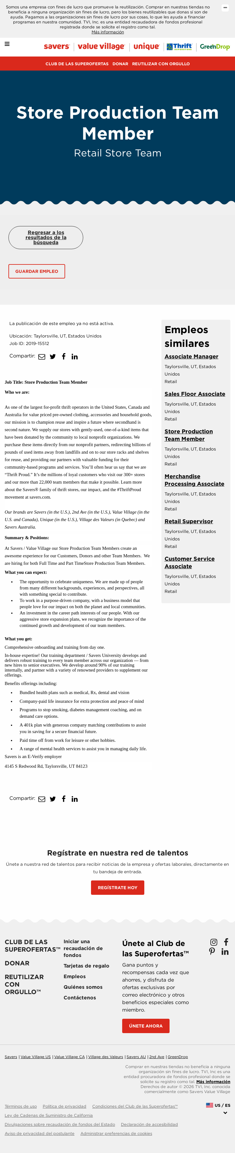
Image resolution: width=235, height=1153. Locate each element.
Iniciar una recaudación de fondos (83, 948)
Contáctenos (80, 998)
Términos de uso (21, 1106)
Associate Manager (191, 356)
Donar (120, 64)
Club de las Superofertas (77, 64)
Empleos (75, 976)
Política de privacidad (64, 1106)
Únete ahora (146, 1025)
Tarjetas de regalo (86, 966)
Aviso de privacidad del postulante (39, 1133)
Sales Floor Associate (195, 394)
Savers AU (136, 1056)
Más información (108, 32)
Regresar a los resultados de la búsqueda (46, 237)
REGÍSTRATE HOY (117, 887)
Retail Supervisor (189, 521)
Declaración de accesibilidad (149, 1124)
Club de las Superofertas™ (32, 945)
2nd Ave (156, 1056)
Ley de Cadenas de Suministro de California (49, 1115)
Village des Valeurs (105, 1056)
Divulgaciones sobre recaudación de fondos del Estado (60, 1124)
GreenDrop (178, 1056)
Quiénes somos (83, 987)
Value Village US (36, 1056)
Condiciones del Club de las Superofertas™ (135, 1106)
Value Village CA (69, 1056)
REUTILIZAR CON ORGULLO (161, 64)
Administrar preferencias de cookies (116, 1133)
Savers (11, 1056)
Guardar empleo (36, 271)
